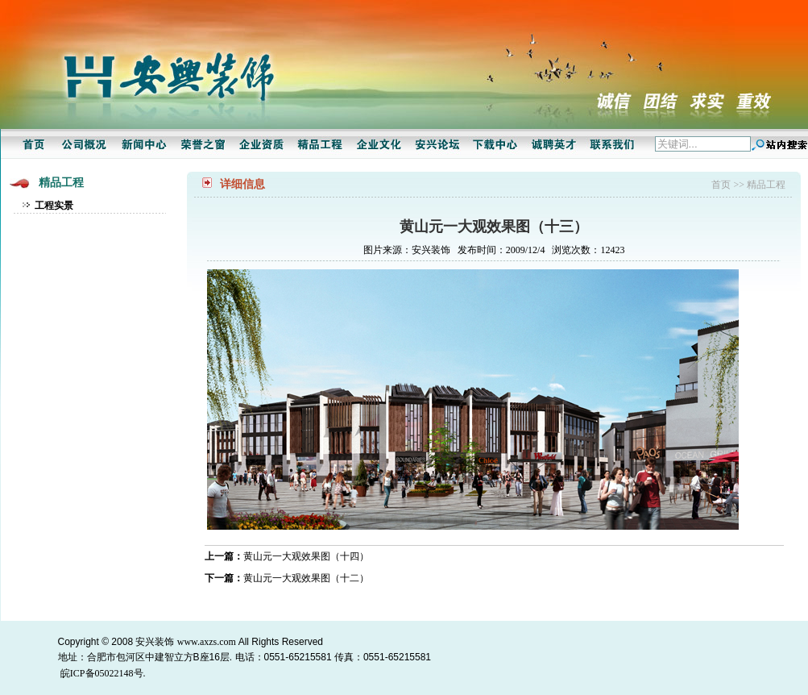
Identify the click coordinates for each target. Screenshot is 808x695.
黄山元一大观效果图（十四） (306, 556)
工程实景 (54, 205)
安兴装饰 (154, 641)
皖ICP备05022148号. (103, 673)
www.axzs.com (206, 641)
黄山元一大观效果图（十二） (306, 578)
